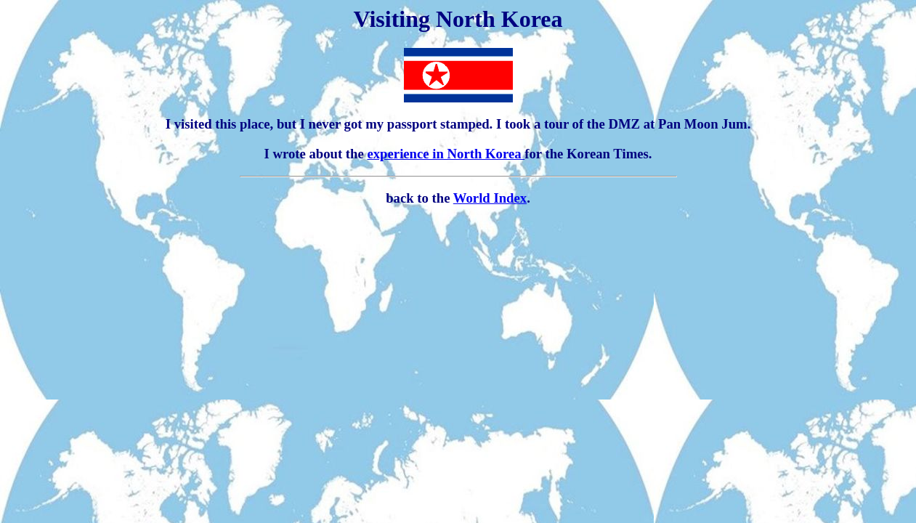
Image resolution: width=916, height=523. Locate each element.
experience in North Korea (445, 153)
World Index (490, 198)
